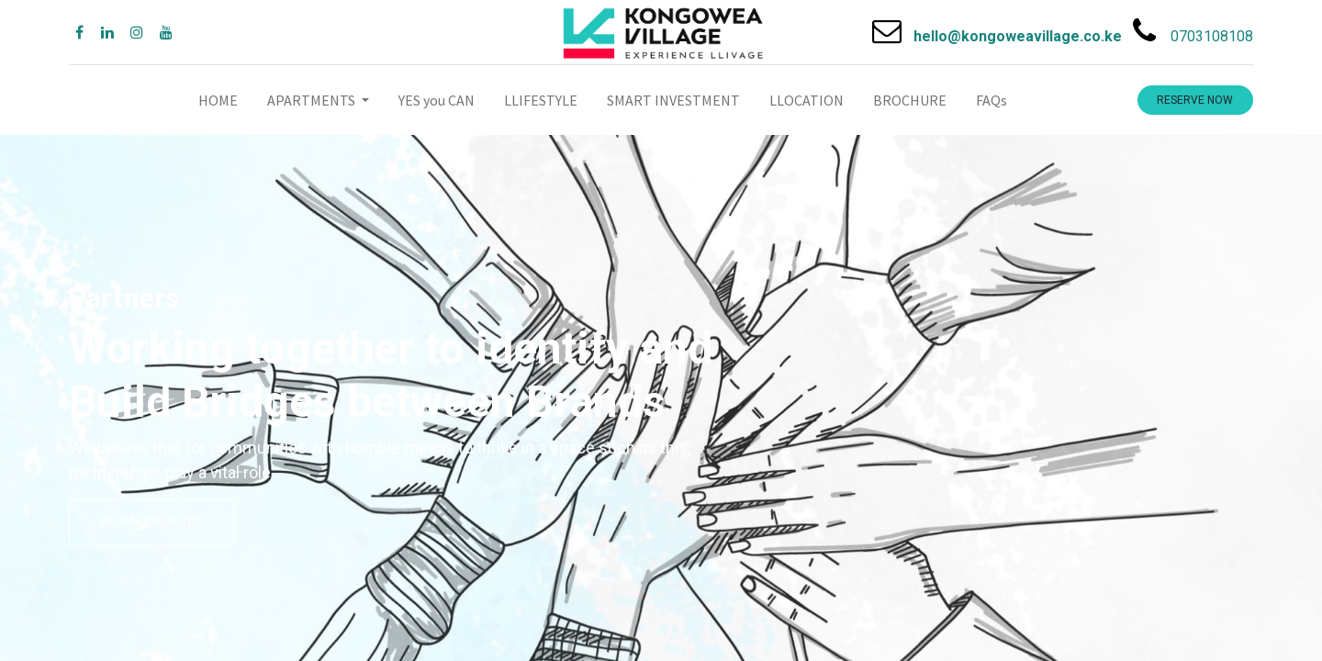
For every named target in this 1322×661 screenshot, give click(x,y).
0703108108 (1212, 36)
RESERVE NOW (1195, 100)
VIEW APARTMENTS (151, 522)
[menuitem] (218, 100)
